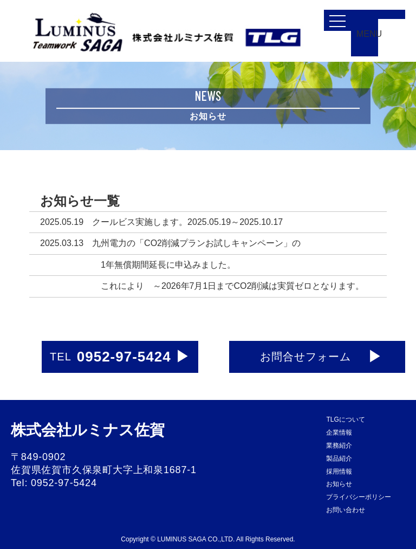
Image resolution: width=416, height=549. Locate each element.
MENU (367, 33)
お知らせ (339, 484)
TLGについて (345, 419)
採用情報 (339, 471)
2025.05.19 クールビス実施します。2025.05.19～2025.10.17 (161, 222)
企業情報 (339, 432)
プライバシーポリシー (358, 497)
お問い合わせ (345, 510)
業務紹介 (339, 445)
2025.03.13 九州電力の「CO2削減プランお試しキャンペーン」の (170, 243)
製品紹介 (339, 458)
